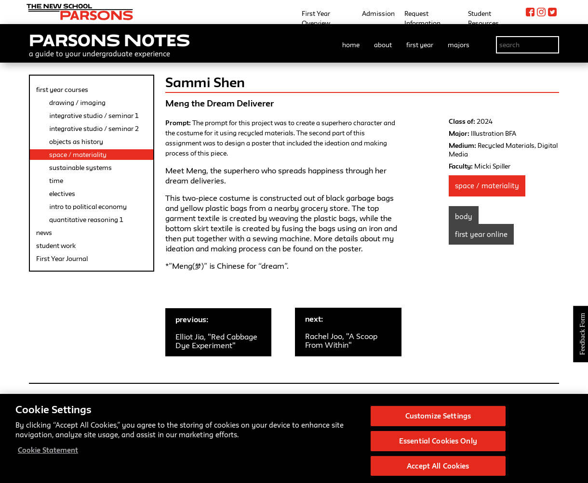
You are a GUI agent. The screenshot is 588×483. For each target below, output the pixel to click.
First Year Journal (62, 258)
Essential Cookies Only (438, 443)
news (44, 232)
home (351, 45)
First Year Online (481, 234)
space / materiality (78, 154)
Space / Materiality (487, 186)
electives (62, 193)
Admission (378, 13)
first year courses (62, 89)
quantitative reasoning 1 (86, 219)
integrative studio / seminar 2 (94, 128)
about (383, 45)
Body (463, 216)
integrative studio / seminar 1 (93, 115)
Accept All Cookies (438, 468)
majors (458, 45)
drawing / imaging (77, 102)
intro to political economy (88, 206)
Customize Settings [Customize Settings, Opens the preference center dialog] (438, 419)
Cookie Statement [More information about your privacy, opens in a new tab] (48, 453)
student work (56, 245)
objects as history (76, 141)
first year (419, 45)
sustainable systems (80, 167)
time (56, 180)
